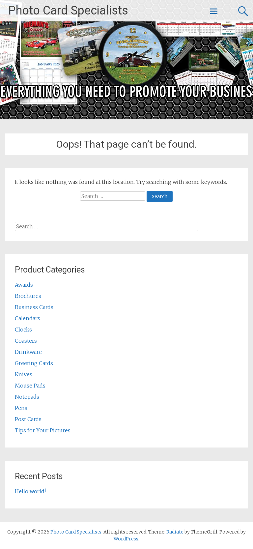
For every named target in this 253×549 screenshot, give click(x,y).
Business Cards (34, 307)
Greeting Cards (34, 363)
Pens (21, 408)
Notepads (27, 396)
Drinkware (28, 352)
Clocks (23, 329)
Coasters (26, 340)
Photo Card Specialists (68, 10)
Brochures (28, 296)
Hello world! (30, 491)
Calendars (27, 318)
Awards (24, 284)
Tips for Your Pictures (42, 430)
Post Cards (28, 419)
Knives (23, 374)
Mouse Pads (30, 385)
